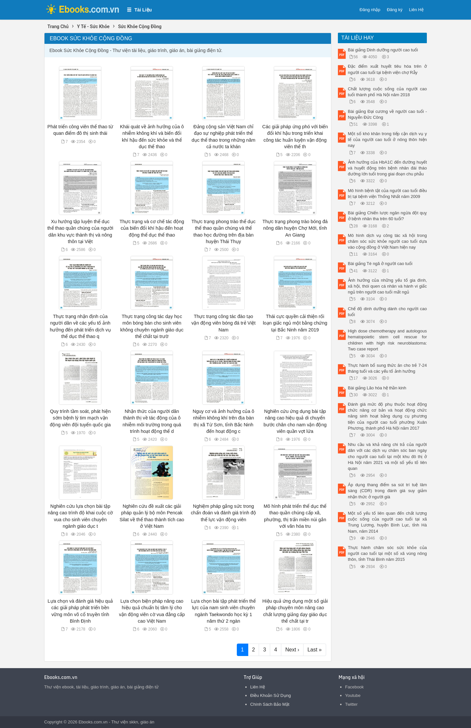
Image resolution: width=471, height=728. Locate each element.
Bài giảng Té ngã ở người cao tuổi (380, 263)
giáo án (147, 721)
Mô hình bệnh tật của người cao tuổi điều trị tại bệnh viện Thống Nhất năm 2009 (387, 193)
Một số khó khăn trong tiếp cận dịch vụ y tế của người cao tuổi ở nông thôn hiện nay (387, 139)
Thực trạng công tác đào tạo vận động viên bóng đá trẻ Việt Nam (223, 323)
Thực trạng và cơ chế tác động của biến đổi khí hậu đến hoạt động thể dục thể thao (152, 228)
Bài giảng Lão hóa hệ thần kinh (377, 387)
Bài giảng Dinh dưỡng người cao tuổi (383, 49)
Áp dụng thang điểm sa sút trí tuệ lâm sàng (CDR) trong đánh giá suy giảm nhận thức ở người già (387, 490)
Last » (314, 649)
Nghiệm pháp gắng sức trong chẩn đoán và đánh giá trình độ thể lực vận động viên (223, 513)
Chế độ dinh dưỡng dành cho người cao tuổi (387, 311)
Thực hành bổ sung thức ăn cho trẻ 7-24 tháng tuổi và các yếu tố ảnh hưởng (387, 368)
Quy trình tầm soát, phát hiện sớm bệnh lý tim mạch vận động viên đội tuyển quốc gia (80, 418)
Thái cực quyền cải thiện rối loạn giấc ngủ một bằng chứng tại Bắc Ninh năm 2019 (295, 323)
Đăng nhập (369, 9)
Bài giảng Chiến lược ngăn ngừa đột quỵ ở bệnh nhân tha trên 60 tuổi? (387, 215)
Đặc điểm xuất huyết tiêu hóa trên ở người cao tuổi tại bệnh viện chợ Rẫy (387, 69)
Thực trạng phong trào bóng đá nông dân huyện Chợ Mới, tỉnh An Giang (295, 228)
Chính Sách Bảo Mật (269, 704)
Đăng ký (395, 9)
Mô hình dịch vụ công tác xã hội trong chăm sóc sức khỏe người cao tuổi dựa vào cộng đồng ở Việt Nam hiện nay (387, 241)
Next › (292, 649)
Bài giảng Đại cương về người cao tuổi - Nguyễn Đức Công (387, 114)
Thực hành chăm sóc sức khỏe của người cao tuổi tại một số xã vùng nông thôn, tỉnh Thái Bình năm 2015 (387, 553)
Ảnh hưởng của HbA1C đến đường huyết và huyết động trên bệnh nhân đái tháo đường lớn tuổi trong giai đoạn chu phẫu (387, 168)
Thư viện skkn (124, 721)
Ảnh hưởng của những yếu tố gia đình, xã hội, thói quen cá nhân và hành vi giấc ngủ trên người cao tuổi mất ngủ (387, 286)
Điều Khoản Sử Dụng (270, 695)
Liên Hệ (416, 9)
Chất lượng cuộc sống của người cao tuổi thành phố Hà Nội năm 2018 (387, 91)
